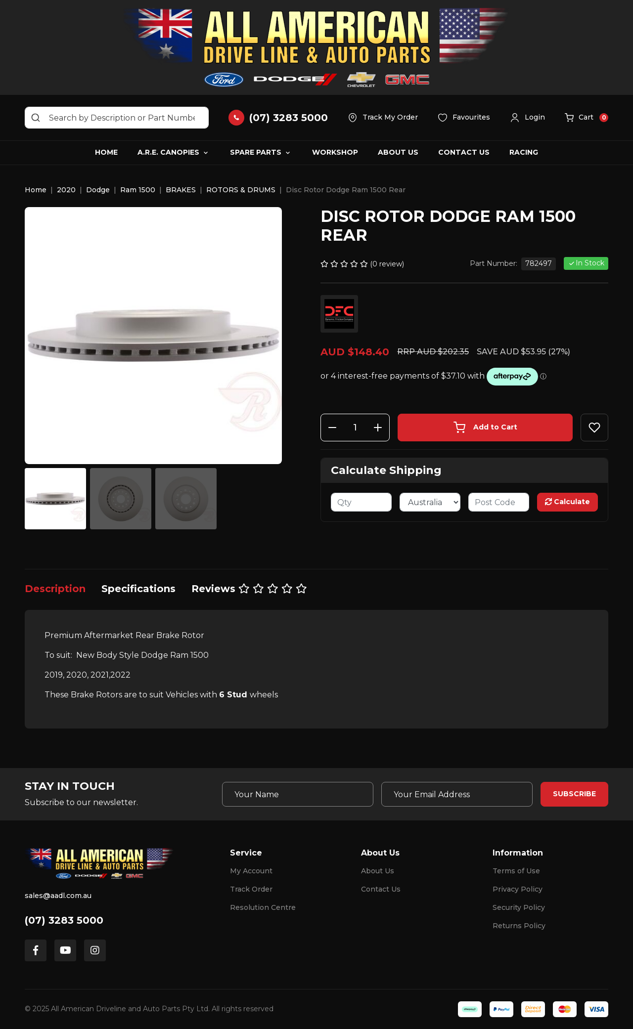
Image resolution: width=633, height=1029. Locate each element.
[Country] (430, 502)
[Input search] (117, 118)
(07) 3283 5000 (64, 920)
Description (55, 589)
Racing (523, 152)
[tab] (55, 588)
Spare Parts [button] (255, 152)
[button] (527, 118)
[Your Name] (297, 794)
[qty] (361, 502)
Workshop (335, 152)
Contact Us (464, 152)
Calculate (567, 501)
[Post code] (498, 502)
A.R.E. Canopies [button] (168, 152)
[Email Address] (457, 794)
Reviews (249, 589)
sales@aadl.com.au (58, 895)
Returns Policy (519, 925)
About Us (398, 152)
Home (106, 152)
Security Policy (519, 907)
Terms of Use (516, 870)
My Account (251, 870)
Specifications (138, 589)
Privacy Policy (518, 889)
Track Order (251, 889)
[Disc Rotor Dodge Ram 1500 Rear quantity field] (355, 427)
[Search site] (35, 118)
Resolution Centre (263, 907)
